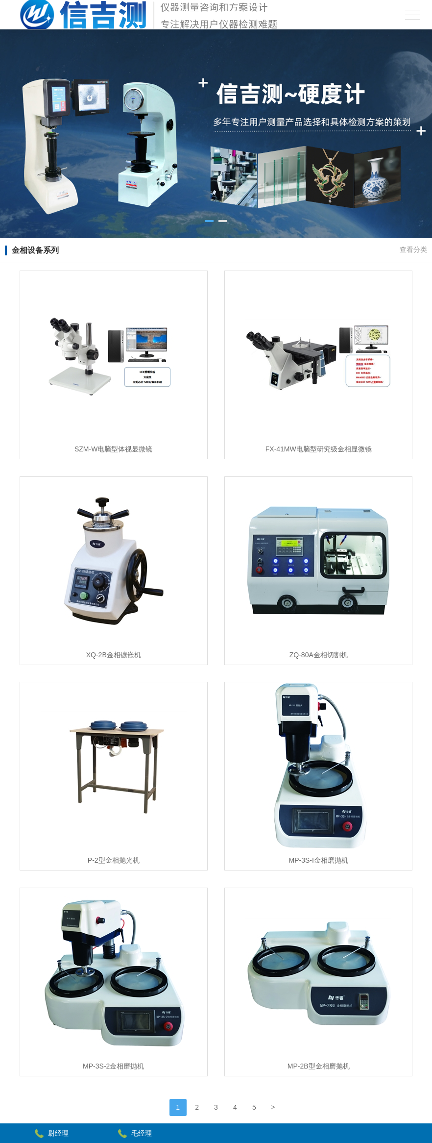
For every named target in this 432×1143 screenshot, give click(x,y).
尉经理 (58, 1133)
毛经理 (141, 1133)
